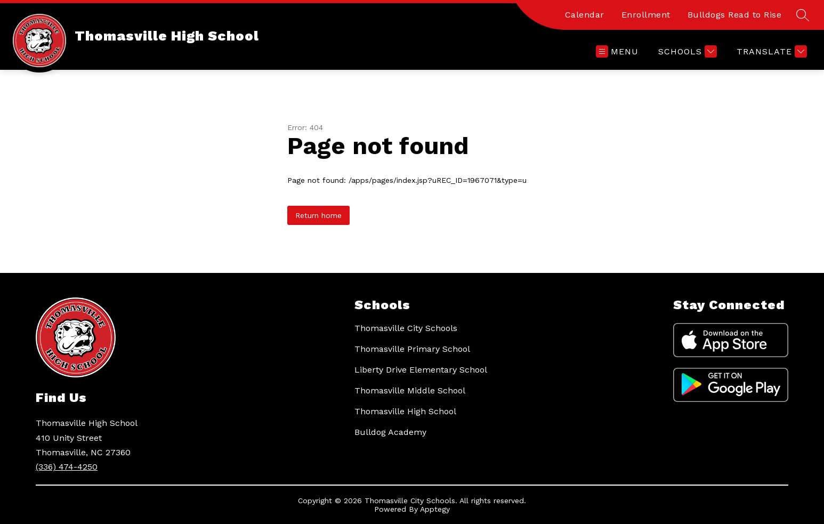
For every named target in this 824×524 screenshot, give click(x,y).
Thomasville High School (405, 411)
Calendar (584, 15)
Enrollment (645, 15)
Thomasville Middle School (409, 390)
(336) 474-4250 (67, 467)
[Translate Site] (770, 51)
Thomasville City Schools (405, 328)
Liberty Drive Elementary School (420, 370)
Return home (318, 215)
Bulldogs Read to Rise (735, 15)
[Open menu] (617, 51)
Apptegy (435, 509)
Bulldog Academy (390, 432)
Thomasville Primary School (412, 349)
